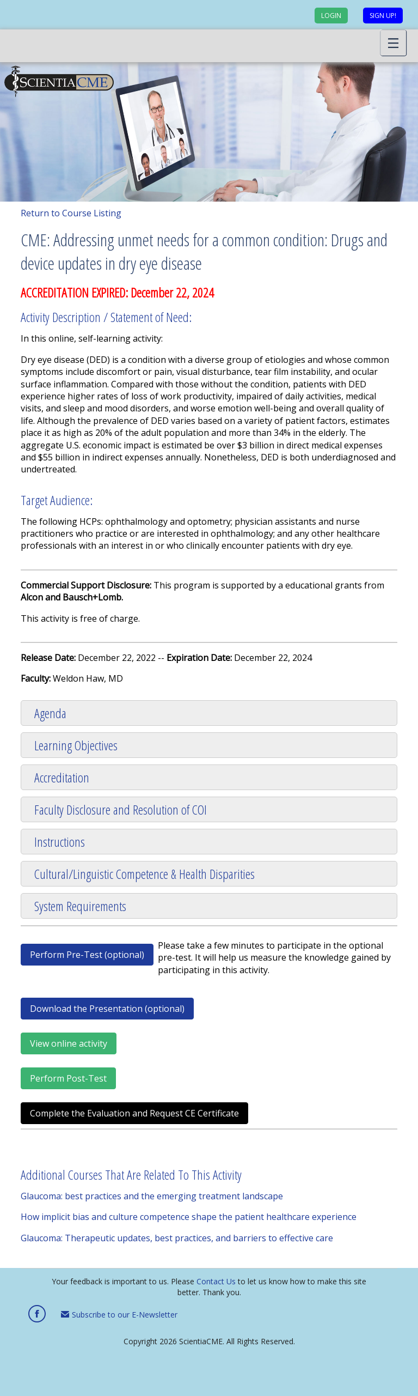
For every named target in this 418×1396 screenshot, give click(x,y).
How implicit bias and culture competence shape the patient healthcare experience (188, 1217)
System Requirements (80, 906)
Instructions (59, 842)
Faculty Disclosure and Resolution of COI (120, 809)
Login (331, 15)
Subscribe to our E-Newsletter (119, 1314)
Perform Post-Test (68, 1078)
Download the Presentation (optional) (107, 1009)
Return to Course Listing (71, 213)
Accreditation (61, 777)
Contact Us (216, 1281)
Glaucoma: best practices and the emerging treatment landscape (152, 1196)
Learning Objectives (76, 745)
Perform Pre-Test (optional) (87, 955)
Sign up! (383, 15)
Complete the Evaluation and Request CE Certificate (134, 1113)
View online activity (68, 1043)
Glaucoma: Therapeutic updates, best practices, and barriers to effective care (177, 1238)
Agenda (50, 713)
